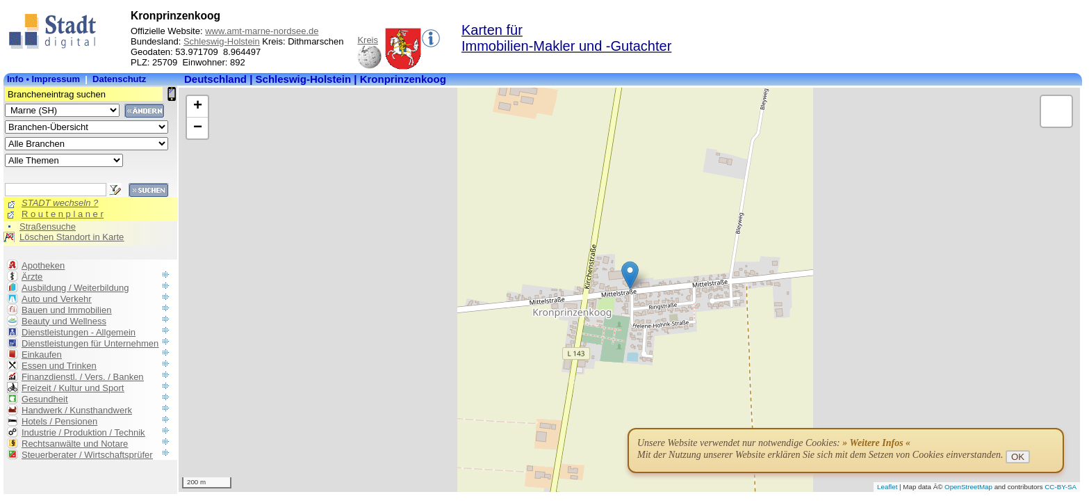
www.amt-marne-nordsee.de (261, 31)
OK (1017, 457)
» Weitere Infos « (876, 443)
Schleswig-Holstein (221, 41)
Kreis (367, 40)
